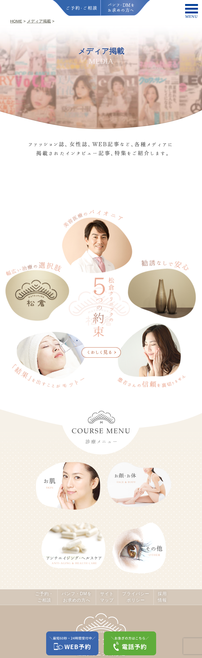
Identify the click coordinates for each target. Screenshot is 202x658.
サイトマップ (107, 596)
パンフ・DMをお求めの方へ (77, 596)
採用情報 (162, 596)
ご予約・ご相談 (44, 596)
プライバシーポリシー (135, 596)
